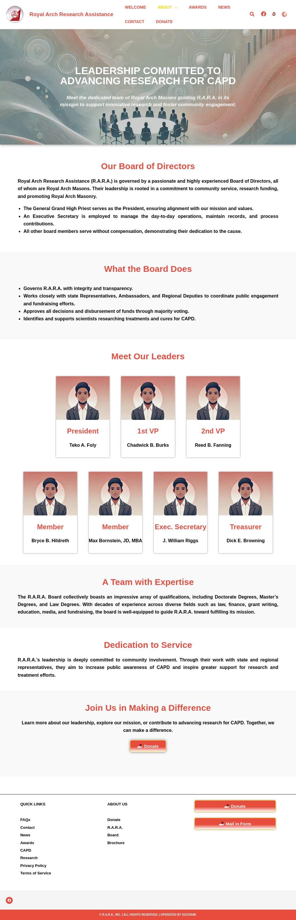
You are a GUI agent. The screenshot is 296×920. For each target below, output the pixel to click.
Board (113, 835)
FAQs (25, 820)
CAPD (25, 850)
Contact (27, 827)
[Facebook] (263, 22)
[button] (169, 11)
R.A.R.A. (115, 827)
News (25, 835)
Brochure (115, 843)
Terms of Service (35, 873)
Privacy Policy (33, 865)
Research (29, 858)
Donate (113, 820)
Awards (27, 843)
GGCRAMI (189, 914)
